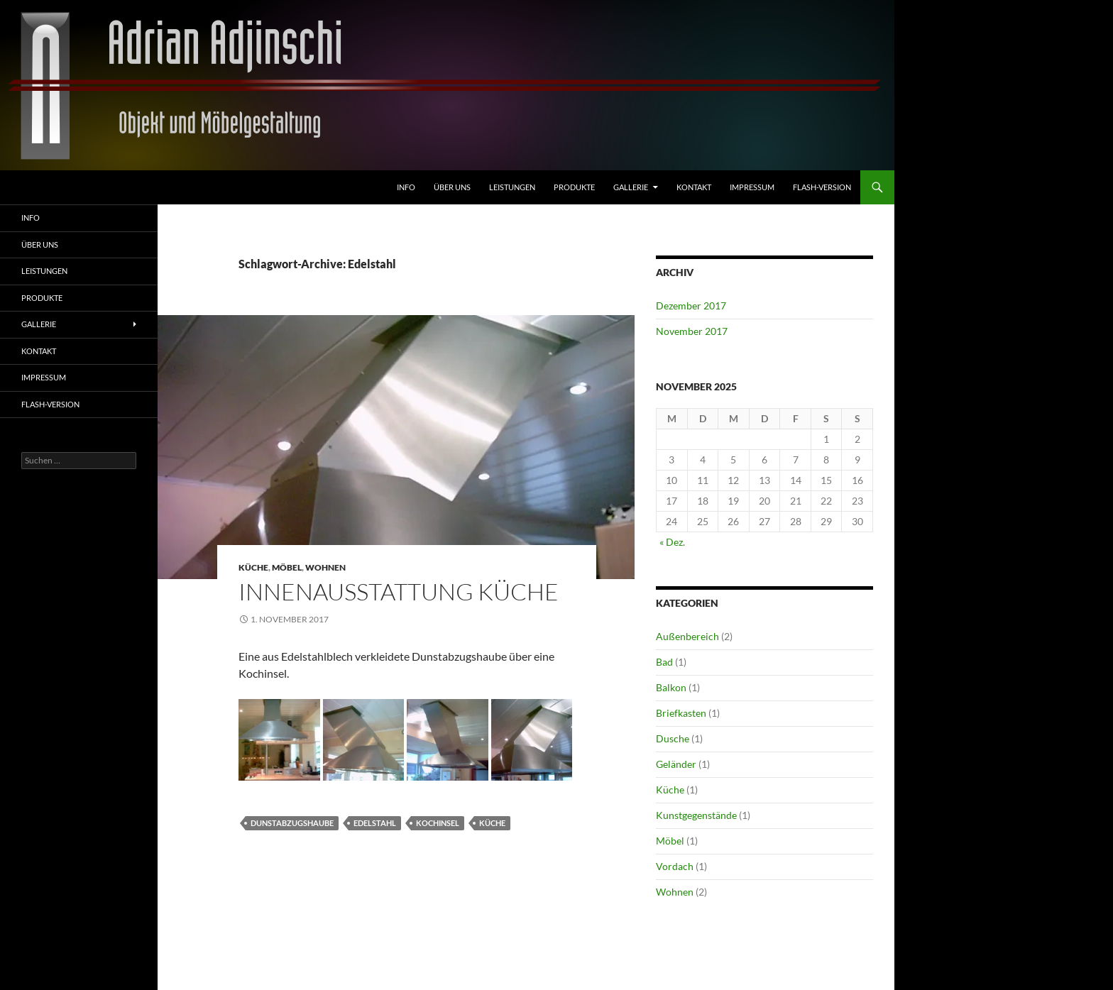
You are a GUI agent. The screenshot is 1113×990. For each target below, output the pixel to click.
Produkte (574, 187)
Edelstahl (374, 822)
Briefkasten (681, 713)
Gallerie (630, 187)
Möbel (287, 567)
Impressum (752, 187)
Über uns (452, 187)
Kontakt (693, 187)
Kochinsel (437, 822)
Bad (664, 662)
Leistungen (512, 187)
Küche (253, 567)
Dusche (672, 738)
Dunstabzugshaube (292, 822)
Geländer (676, 764)
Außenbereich (687, 636)
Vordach (674, 866)
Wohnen (325, 567)
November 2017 (692, 331)
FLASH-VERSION (822, 187)
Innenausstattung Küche (398, 591)
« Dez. (672, 542)
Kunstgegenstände (696, 815)
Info (406, 187)
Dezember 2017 (691, 305)
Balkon (671, 687)
